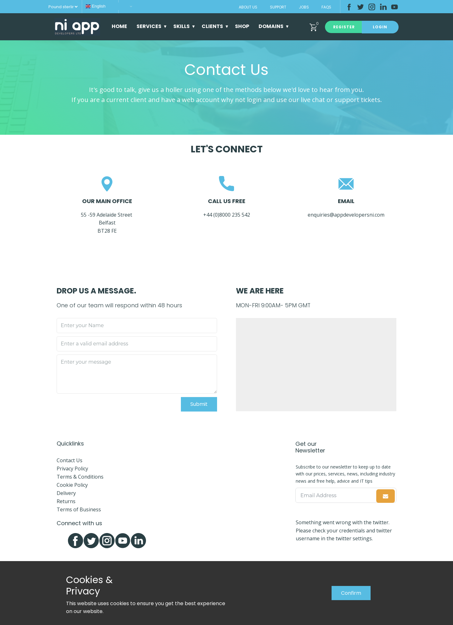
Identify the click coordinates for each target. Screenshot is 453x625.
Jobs (304, 7)
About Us (248, 7)
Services (149, 26)
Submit (199, 404)
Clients (212, 26)
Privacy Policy (72, 468)
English (95, 6)
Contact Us (69, 460)
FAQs (326, 7)
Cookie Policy (72, 484)
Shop (242, 26)
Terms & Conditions (80, 476)
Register (344, 27)
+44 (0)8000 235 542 (227, 214)
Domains (271, 26)
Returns (66, 501)
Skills (181, 26)
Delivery (66, 493)
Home (119, 26)
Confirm (351, 593)
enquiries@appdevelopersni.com (346, 214)
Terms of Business (79, 509)
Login (380, 27)
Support (278, 7)
